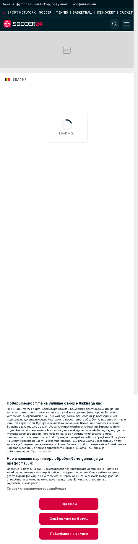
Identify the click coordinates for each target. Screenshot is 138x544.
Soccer (45, 12)
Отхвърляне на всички (69, 519)
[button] (114, 24)
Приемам (69, 504)
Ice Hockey (106, 12)
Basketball (82, 12)
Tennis (62, 12)
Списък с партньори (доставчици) (36, 488)
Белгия (19, 79)
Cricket (126, 12)
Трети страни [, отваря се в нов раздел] (42, 451)
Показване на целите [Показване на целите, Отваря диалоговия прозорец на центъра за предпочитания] (69, 534)
